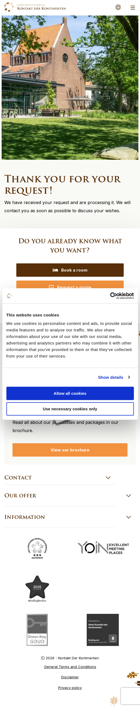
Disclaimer (70, 677)
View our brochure (70, 449)
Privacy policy (70, 687)
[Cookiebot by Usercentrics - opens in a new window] (110, 295)
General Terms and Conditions (70, 666)
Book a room (70, 270)
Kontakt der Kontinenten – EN (35, 7)
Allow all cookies (70, 393)
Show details (110, 377)
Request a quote (70, 287)
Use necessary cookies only (70, 409)
